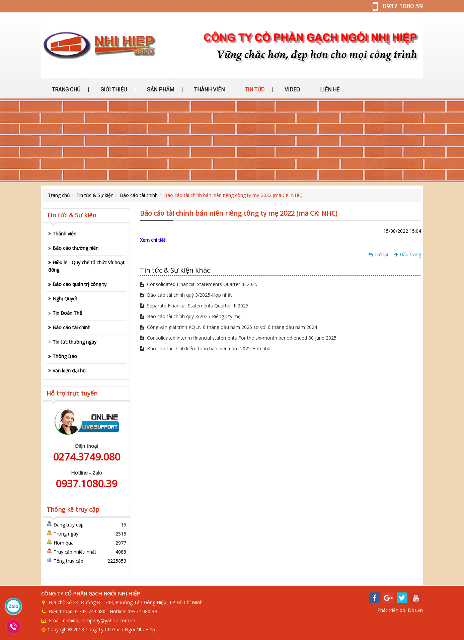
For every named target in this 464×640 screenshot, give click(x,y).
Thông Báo (65, 356)
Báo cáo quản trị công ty (79, 284)
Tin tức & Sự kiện (94, 195)
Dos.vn (415, 610)
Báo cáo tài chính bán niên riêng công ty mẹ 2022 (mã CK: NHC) (233, 195)
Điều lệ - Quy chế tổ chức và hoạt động (86, 266)
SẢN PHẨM (160, 89)
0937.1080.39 (86, 483)
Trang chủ (59, 195)
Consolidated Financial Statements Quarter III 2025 (198, 284)
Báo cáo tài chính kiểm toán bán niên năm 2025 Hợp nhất (206, 348)
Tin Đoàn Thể (67, 313)
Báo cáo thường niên (75, 248)
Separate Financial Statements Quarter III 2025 (194, 305)
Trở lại (378, 254)
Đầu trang (407, 254)
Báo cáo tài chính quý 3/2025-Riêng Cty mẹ (190, 316)
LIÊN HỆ (329, 89)
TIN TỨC (253, 89)
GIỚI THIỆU (113, 89)
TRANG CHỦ (65, 89)
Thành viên (64, 233)
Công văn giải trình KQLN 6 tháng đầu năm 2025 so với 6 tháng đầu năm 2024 (228, 327)
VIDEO (291, 89)
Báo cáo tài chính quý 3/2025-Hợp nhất (186, 295)
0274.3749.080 (86, 457)
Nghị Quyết (65, 298)
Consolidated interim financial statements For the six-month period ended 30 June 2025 (238, 338)
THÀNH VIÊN (209, 89)
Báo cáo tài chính (139, 195)
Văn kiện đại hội (69, 370)
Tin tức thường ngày (74, 342)
